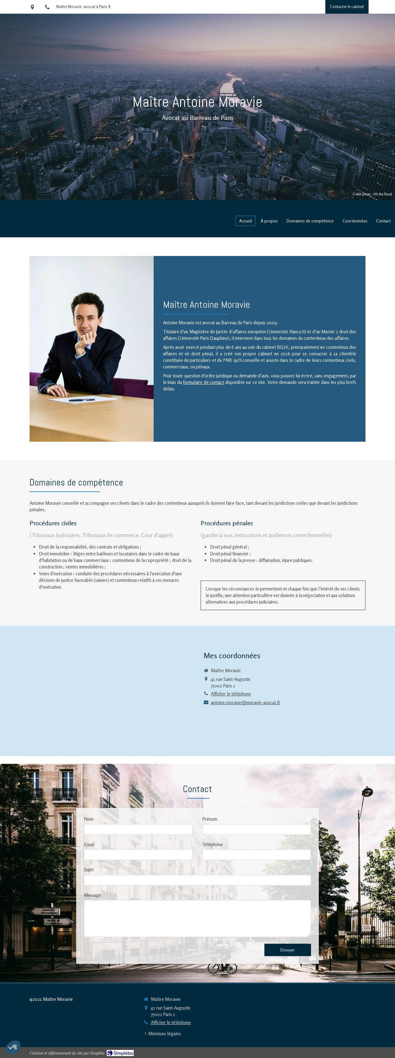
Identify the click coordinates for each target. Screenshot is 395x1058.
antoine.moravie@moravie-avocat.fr (245, 702)
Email (89, 844)
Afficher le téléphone (231, 694)
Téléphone (212, 844)
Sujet (89, 870)
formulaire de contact (203, 382)
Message (92, 895)
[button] (13, 1047)
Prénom (209, 819)
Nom (88, 819)
